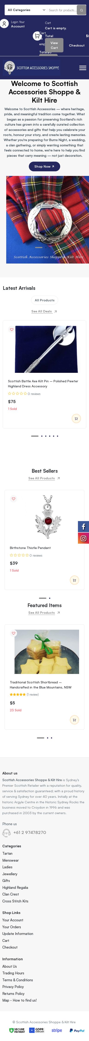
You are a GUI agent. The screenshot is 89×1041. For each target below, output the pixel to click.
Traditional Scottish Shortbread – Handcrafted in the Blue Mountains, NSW (40, 684)
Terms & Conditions (17, 980)
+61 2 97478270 (29, 832)
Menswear (10, 860)
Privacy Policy (13, 987)
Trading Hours (13, 973)
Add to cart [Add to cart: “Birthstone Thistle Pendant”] (74, 580)
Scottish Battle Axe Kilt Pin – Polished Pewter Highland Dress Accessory (43, 383)
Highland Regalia (15, 887)
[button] (82, 68)
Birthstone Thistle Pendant (30, 548)
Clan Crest (10, 894)
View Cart (54, 45)
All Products (44, 300)
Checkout (10, 947)
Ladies (7, 867)
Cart (5, 940)
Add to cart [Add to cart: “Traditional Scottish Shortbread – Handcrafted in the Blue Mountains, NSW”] (74, 720)
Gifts (6, 880)
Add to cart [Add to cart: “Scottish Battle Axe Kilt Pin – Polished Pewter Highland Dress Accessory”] (76, 418)
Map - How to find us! (19, 1000)
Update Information (17, 933)
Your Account (12, 920)
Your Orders (11, 927)
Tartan (7, 853)
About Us (9, 966)
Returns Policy (13, 993)
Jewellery (9, 874)
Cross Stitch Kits (15, 901)
